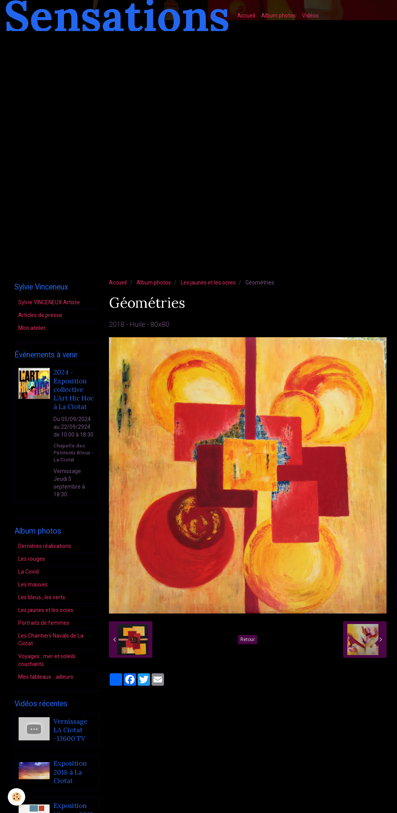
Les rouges (31, 559)
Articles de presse (40, 315)
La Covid (28, 572)
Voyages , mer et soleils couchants (47, 660)
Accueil (246, 15)
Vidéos (310, 15)
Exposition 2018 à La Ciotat (70, 772)
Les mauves (33, 584)
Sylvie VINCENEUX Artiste (49, 302)
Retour (247, 639)
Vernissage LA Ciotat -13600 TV (70, 730)
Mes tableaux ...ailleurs (45, 677)
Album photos (278, 15)
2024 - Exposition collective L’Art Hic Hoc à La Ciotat (74, 389)
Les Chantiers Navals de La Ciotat (50, 640)
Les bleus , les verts (41, 597)
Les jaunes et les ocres (208, 282)
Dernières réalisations (44, 546)
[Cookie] (16, 797)
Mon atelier (32, 328)
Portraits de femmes (43, 623)
